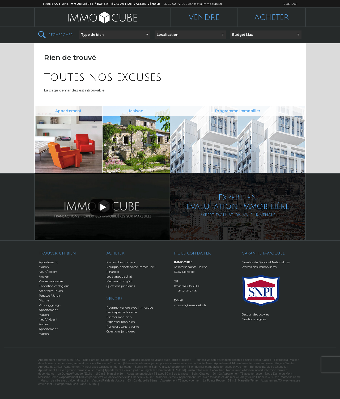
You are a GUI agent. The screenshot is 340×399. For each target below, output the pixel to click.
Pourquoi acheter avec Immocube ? (131, 267)
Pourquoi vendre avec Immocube (130, 307)
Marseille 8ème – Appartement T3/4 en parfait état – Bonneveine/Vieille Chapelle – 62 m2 (96, 377)
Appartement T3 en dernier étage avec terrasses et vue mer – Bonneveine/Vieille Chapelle (227, 366)
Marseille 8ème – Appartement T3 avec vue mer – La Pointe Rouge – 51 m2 (187, 380)
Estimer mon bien (119, 317)
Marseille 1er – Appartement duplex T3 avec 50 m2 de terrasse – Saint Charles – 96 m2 (164, 373)
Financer (113, 272)
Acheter (271, 17)
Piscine (44, 300)
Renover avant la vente (123, 326)
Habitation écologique (54, 286)
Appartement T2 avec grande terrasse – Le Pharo (70, 370)
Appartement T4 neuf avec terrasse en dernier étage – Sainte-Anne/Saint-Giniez (116, 366)
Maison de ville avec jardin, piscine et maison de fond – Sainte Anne (168, 363)
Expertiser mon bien (121, 322)
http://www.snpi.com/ (261, 291)
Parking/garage (50, 305)
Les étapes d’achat (119, 276)
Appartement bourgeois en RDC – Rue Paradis (68, 359)
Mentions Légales (254, 319)
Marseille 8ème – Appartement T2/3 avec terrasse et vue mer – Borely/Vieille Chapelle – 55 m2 (217, 377)
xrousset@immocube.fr (190, 305)
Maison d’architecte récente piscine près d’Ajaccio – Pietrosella (247, 359)
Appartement (48, 262)
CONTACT (291, 4)
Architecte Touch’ (51, 291)
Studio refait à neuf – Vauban (120, 359)
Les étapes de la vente (122, 312)
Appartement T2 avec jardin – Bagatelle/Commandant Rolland (144, 370)
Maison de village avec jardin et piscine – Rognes (173, 359)
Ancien (44, 276)
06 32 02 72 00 (174, 4)
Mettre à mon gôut (120, 281)
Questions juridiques (121, 286)
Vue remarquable (51, 281)
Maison (44, 267)
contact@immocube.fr (205, 4)
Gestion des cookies (255, 314)
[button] (114, 34)
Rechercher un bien (121, 262)
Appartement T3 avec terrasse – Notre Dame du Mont (257, 373)
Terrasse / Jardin (50, 295)
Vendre (204, 17)
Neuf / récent (48, 272)
